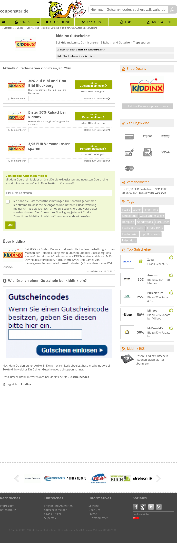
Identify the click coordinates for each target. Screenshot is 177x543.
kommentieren (18, 98)
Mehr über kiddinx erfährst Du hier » (75, 56)
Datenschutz (8, 510)
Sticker (136, 209)
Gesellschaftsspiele (152, 216)
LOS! (10, 225)
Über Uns (94, 510)
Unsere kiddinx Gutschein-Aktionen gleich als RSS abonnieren (152, 359)
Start (3, 22)
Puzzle (126, 209)
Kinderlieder (129, 216)
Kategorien (162, 21)
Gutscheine (60, 21)
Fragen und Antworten (58, 506)
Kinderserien (130, 234)
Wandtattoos (144, 222)
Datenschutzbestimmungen (46, 201)
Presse (92, 514)
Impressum (7, 506)
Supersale (50, 518)
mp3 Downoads (150, 234)
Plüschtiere (129, 240)
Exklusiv (94, 21)
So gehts (93, 506)
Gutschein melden (55, 510)
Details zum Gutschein (95, 98)
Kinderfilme (150, 209)
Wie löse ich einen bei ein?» (81, 49)
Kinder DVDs (155, 228)
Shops (25, 21)
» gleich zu (19, 384)
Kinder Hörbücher (133, 228)
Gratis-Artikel (52, 514)
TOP (128, 21)
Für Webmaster (98, 518)
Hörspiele (128, 222)
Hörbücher (162, 222)
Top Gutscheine (139, 249)
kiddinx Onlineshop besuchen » (148, 106)
